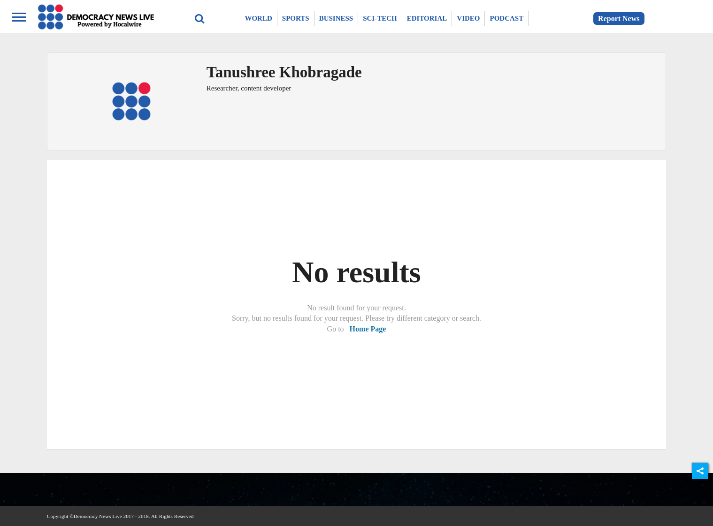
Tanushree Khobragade (284, 72)
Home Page (368, 329)
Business (336, 18)
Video (468, 18)
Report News (618, 19)
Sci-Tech (380, 18)
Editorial (427, 18)
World (258, 18)
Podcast (506, 18)
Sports (295, 18)
